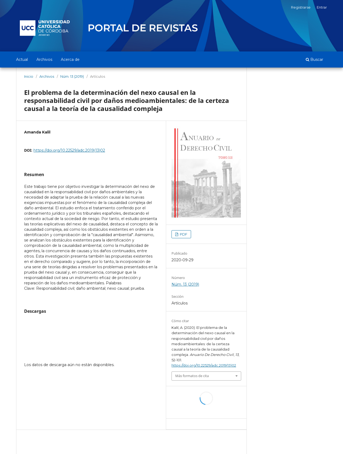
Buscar (314, 59)
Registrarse (301, 7)
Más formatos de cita (192, 375)
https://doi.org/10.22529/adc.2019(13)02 (69, 150)
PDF (183, 234)
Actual (22, 59)
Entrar (322, 7)
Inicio (28, 76)
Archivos (44, 59)
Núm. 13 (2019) (72, 76)
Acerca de (70, 59)
